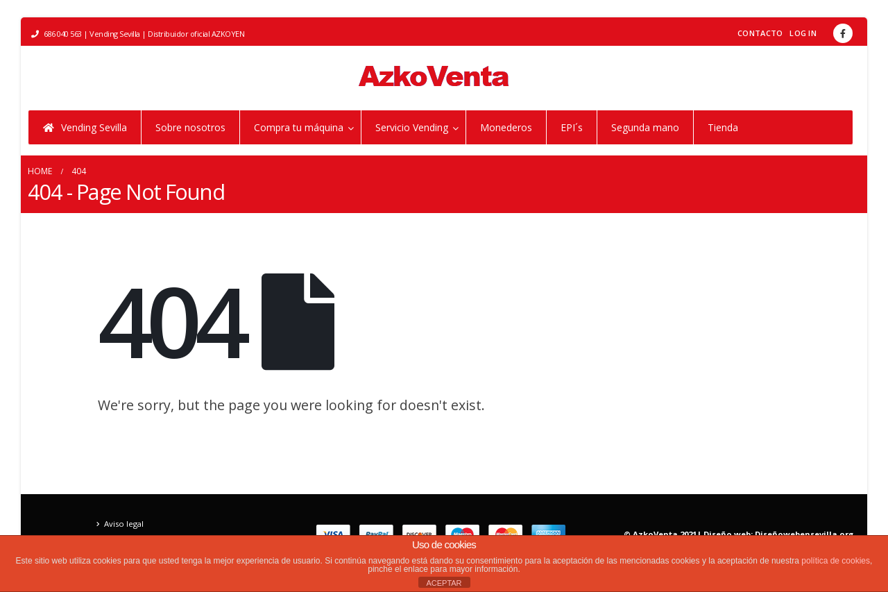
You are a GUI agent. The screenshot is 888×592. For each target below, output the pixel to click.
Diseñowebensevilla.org (804, 534)
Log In (803, 33)
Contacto (760, 33)
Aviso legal (124, 523)
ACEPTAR (443, 583)
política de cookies (835, 561)
